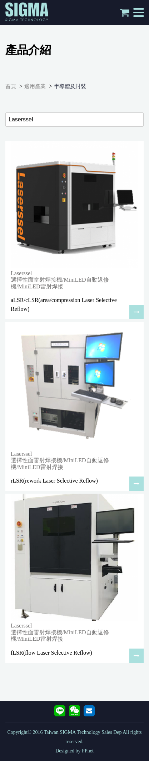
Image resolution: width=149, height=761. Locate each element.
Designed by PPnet (74, 751)
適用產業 (35, 86)
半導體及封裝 (70, 86)
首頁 (10, 86)
